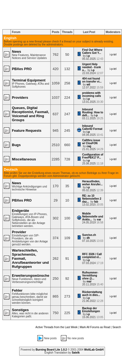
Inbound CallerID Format (92, 127)
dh (88, 237)
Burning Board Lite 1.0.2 (51, 349)
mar (89, 281)
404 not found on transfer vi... (92, 80)
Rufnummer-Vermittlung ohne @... (90, 275)
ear (99, 219)
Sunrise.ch (89, 234)
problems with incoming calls (91, 94)
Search (116, 327)
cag (89, 146)
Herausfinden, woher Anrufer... (92, 183)
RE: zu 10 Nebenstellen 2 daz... (91, 198)
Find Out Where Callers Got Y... (92, 51)
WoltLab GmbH (94, 349)
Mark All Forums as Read (95, 327)
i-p (88, 55)
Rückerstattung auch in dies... (92, 293)
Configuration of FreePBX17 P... (92, 156)
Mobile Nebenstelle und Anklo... (92, 216)
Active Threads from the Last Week (56, 327)
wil (88, 84)
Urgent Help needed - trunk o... (91, 67)
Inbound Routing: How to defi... (92, 112)
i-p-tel (113, 54)
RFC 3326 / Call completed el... (92, 256)
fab (96, 201)
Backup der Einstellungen (91, 310)
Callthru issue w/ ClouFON (91, 142)
